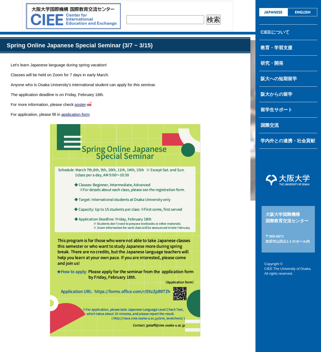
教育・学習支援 (276, 47)
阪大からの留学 (276, 94)
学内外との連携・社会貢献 (288, 140)
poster (80, 104)
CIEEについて (275, 32)
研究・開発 (272, 63)
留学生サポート (276, 109)
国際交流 (270, 125)
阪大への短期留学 (279, 78)
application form (75, 114)
